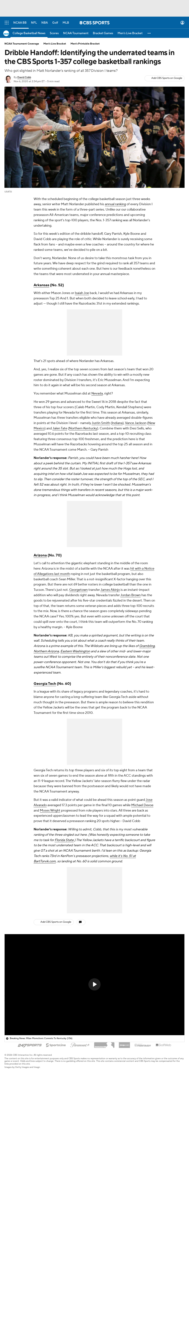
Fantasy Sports (14, 1210)
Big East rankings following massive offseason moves (49, 1074)
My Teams (57, 1255)
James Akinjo (110, 590)
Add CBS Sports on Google (166, 78)
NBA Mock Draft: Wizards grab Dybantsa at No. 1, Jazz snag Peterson (59, 1088)
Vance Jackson (135, 423)
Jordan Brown (130, 595)
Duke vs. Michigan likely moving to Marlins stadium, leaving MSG (56, 1130)
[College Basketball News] (29, 33)
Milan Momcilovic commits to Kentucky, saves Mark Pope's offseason (58, 1116)
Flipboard (11, 1275)
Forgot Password (62, 1260)
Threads (9, 1270)
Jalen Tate (59, 428)
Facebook (10, 1260)
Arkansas (41, 285)
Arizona (40, 555)
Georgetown (78, 590)
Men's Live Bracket (54, 43)
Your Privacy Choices (110, 1220)
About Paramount (62, 1215)
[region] (94, 984)
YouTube (10, 1245)
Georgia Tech (45, 683)
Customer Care (153, 1210)
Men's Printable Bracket (85, 43)
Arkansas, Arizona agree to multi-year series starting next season (56, 1144)
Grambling (147, 646)
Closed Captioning (109, 1225)
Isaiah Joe (82, 293)
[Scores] (54, 33)
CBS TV (56, 1225)
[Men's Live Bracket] (130, 33)
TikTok (8, 1250)
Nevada (97, 393)
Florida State (64, 840)
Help (146, 1205)
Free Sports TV (14, 1215)
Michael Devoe (142, 805)
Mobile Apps (12, 1230)
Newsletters (59, 1250)
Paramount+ (59, 1220)
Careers (56, 1210)
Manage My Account (64, 1245)
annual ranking (115, 204)
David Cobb (24, 77)
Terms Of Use (106, 1205)
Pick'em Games (14, 1205)
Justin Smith (101, 423)
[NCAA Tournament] (76, 33)
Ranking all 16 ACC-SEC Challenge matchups (45, 1060)
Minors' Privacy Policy (111, 1215)
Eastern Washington (75, 651)
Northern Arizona (46, 651)
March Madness (14, 1225)
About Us (57, 1205)
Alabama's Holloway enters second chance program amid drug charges (60, 1158)
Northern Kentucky (83, 428)
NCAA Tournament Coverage (21, 43)
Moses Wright (50, 810)
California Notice (108, 1230)
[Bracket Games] (103, 33)
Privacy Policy (106, 1210)
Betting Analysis (15, 1220)
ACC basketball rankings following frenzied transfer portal (52, 1102)
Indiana (117, 423)
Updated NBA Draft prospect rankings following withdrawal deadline (59, 1172)
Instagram (11, 1255)
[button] (149, 33)
